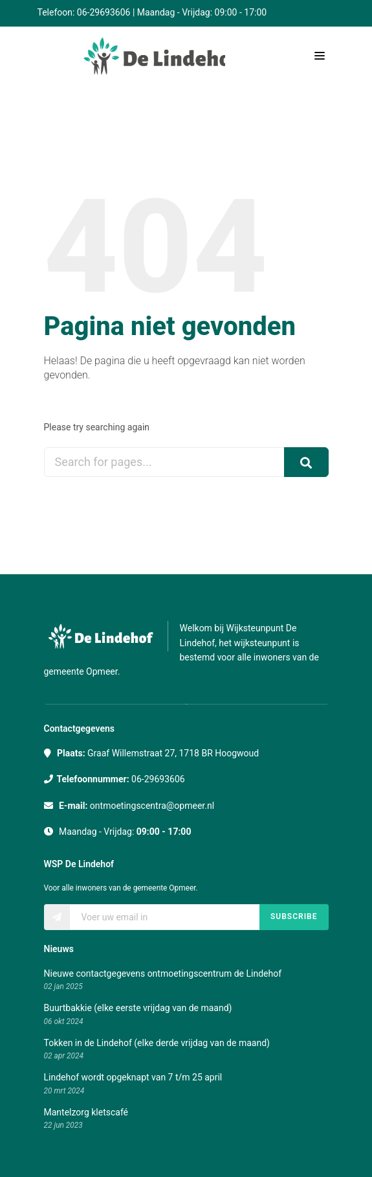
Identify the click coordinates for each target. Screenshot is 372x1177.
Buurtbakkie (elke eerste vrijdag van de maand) (138, 1008)
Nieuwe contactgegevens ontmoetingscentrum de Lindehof (163, 973)
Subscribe (293, 916)
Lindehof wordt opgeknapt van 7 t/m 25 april (133, 1077)
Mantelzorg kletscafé (86, 1112)
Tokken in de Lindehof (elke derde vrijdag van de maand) (157, 1043)
